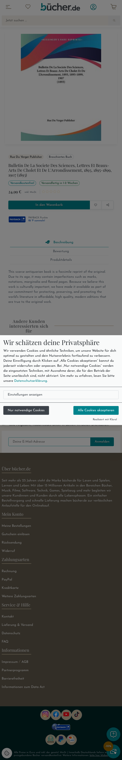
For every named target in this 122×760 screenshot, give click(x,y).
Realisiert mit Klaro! (105, 419)
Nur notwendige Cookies (26, 410)
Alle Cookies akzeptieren (96, 410)
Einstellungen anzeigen (25, 394)
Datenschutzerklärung (30, 381)
